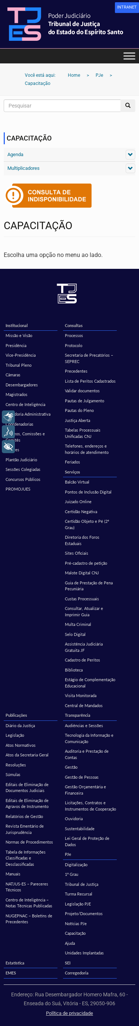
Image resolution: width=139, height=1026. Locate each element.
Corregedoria (77, 972)
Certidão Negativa (81, 511)
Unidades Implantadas (84, 952)
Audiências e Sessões (84, 725)
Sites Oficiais (76, 553)
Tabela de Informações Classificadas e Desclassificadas (26, 858)
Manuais (13, 873)
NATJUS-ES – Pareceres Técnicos (27, 887)
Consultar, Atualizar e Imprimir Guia (84, 611)
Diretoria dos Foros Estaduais (82, 540)
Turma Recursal (78, 893)
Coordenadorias (19, 424)
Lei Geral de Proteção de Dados (87, 841)
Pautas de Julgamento (84, 400)
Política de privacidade (69, 1013)
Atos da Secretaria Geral (27, 754)
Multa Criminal (78, 624)
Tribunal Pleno (19, 365)
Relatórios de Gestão (24, 816)
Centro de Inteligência (25, 404)
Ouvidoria (74, 818)
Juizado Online (78, 501)
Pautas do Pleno (79, 410)
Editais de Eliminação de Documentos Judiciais (27, 787)
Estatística (15, 962)
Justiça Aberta (77, 420)
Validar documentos (82, 390)
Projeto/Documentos (84, 913)
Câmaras (13, 374)
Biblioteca (74, 669)
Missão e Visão (19, 335)
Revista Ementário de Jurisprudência (25, 829)
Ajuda (70, 943)
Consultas (74, 325)
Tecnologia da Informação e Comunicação (89, 738)
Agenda (15, 154)
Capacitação (75, 933)
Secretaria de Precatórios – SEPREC (89, 358)
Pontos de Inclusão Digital (88, 491)
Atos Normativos (21, 745)
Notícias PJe (76, 923)
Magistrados (16, 394)
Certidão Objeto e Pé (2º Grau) (87, 524)
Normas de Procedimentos (29, 841)
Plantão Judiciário (21, 459)
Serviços (72, 471)
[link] (127, 7)
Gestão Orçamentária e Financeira (85, 789)
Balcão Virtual (77, 481)
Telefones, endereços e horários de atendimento (87, 449)
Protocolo (73, 345)
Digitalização (76, 864)
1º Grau (71, 874)
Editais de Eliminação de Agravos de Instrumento (27, 803)
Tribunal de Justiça (81, 884)
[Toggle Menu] (129, 55)
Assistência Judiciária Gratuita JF (84, 647)
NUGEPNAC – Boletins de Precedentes (29, 918)
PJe (68, 854)
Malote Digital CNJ (82, 572)
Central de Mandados (84, 705)
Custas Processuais (82, 598)
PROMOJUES (18, 488)
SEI (67, 962)
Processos (74, 335)
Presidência (16, 345)
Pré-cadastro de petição (86, 563)
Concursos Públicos (23, 479)
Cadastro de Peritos (82, 659)
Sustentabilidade (80, 828)
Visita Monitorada (80, 695)
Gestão (71, 767)
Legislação (15, 735)
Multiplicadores (23, 168)
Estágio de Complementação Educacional (90, 682)
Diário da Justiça (20, 725)
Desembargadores (22, 384)
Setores (12, 449)
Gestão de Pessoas (82, 777)
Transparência (77, 715)
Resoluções (16, 764)
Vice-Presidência (21, 355)
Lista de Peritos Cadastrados (90, 381)
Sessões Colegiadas (23, 469)
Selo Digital (75, 634)
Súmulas (13, 774)
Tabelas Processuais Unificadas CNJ (82, 433)
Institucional (17, 325)
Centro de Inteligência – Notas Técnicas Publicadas (29, 902)
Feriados (72, 461)
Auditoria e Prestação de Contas (87, 754)
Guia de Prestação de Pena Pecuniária (89, 585)
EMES (11, 972)
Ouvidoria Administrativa (28, 414)
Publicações (16, 715)
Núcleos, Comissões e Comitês (25, 436)
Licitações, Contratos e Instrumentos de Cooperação (90, 805)
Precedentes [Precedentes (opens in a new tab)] (76, 371)
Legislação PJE (78, 903)
